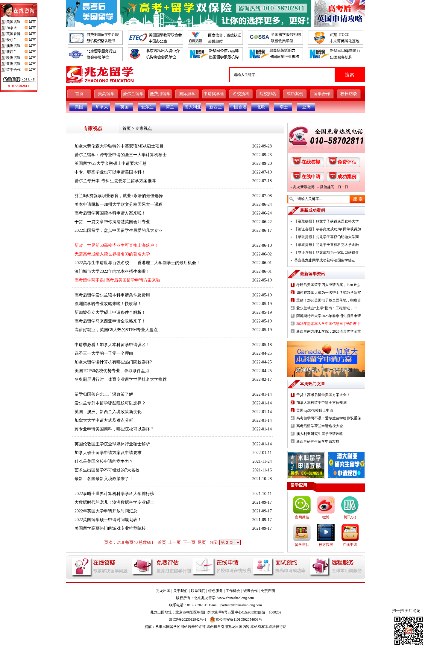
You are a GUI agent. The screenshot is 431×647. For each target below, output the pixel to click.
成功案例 (294, 94)
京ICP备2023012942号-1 (187, 619)
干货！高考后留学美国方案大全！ (323, 395)
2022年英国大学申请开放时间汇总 (106, 511)
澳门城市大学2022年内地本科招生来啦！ (112, 271)
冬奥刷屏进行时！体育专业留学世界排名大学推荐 (121, 379)
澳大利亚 (192, 107)
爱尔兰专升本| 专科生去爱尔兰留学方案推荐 (115, 181)
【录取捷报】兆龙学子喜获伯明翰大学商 (326, 237)
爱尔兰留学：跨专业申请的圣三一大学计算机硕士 (121, 155)
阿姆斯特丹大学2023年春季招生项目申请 (328, 316)
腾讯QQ (350, 517)
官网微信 (302, 517)
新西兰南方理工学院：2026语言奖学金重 (328, 331)
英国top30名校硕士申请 (314, 410)
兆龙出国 (163, 591)
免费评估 (346, 162)
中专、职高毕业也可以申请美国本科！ (110, 172)
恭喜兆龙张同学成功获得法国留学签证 (324, 260)
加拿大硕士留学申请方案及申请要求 (108, 452)
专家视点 (143, 128)
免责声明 (268, 591)
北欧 (261, 107)
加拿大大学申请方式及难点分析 (104, 420)
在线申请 (311, 176)
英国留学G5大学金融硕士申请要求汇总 (111, 163)
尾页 (202, 542)
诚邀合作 (250, 591)
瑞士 (284, 107)
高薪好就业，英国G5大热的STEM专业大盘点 (116, 330)
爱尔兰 (147, 107)
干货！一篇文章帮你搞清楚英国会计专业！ (114, 222)
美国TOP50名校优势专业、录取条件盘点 (112, 371)
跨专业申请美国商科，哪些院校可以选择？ (114, 429)
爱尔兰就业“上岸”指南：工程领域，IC (326, 308)
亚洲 (306, 107)
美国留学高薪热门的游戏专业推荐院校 (110, 528)
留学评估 (302, 545)
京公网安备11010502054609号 (236, 619)
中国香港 (238, 107)
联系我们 (198, 591)
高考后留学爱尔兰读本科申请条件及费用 (112, 295)
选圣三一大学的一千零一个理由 (104, 353)
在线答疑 (311, 162)
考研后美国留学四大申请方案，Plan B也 (328, 285)
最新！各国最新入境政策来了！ (104, 479)
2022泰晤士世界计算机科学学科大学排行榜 (114, 493)
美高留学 (106, 94)
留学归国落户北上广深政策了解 (104, 394)
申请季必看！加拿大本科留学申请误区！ (112, 344)
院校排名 (267, 94)
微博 (326, 517)
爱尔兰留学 (133, 94)
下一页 (189, 542)
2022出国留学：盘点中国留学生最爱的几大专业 (119, 230)
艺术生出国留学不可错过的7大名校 (107, 470)
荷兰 (170, 107)
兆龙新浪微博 (304, 187)
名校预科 (241, 94)
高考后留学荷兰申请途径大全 (319, 426)
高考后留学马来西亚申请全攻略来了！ (110, 321)
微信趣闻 (327, 187)
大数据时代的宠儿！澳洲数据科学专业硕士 (114, 502)
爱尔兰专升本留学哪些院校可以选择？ (110, 403)
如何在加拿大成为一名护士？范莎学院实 (328, 292)
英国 (124, 107)
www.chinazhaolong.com (236, 598)
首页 (79, 94)
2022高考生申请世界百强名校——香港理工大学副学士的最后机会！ (137, 263)
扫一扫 (342, 187)
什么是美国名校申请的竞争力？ (104, 461)
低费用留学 (160, 94)
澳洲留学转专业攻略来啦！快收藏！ (108, 304)
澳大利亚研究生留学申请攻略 (319, 434)
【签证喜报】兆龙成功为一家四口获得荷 (326, 252)
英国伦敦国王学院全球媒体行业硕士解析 (112, 444)
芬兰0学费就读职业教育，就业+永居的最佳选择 (119, 196)
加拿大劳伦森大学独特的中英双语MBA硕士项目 (119, 146)
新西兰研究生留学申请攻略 (317, 441)
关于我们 (180, 591)
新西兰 (215, 107)
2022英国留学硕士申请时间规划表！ (108, 519)
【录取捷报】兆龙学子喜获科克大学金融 (326, 245)
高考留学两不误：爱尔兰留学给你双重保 (328, 418)
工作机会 (233, 591)
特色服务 (215, 591)
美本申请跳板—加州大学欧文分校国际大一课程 (119, 204)
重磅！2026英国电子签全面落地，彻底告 (328, 300)
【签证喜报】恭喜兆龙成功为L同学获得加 (327, 229)
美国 (79, 107)
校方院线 (326, 545)
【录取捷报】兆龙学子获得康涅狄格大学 (326, 221)
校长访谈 (348, 94)
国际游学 (187, 94)
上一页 (174, 542)
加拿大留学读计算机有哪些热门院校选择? (113, 362)
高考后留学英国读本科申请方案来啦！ (110, 213)
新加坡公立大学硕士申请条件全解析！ (110, 312)
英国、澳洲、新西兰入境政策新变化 (108, 411)
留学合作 (321, 94)
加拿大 (101, 107)
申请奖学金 (214, 94)
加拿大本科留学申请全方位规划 (321, 403)
